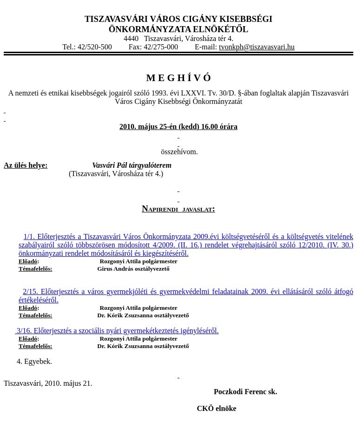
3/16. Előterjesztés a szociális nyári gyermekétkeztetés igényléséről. (117, 331)
